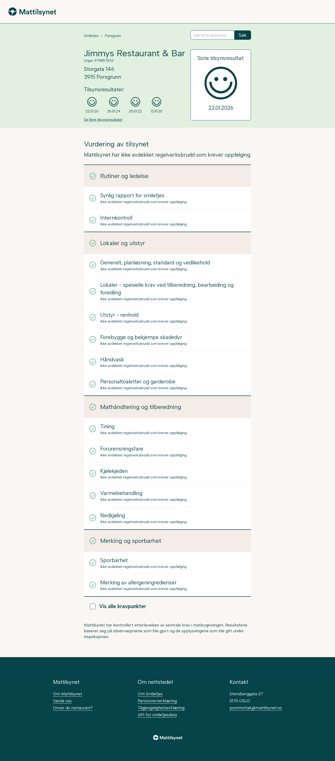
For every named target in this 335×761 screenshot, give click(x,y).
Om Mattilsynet (67, 693)
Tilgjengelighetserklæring (161, 707)
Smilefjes (91, 36)
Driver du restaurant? (73, 707)
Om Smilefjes (150, 693)
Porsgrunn (113, 36)
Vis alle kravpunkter (118, 606)
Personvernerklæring (157, 700)
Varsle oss (62, 700)
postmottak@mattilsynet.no (256, 707)
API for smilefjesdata (157, 714)
